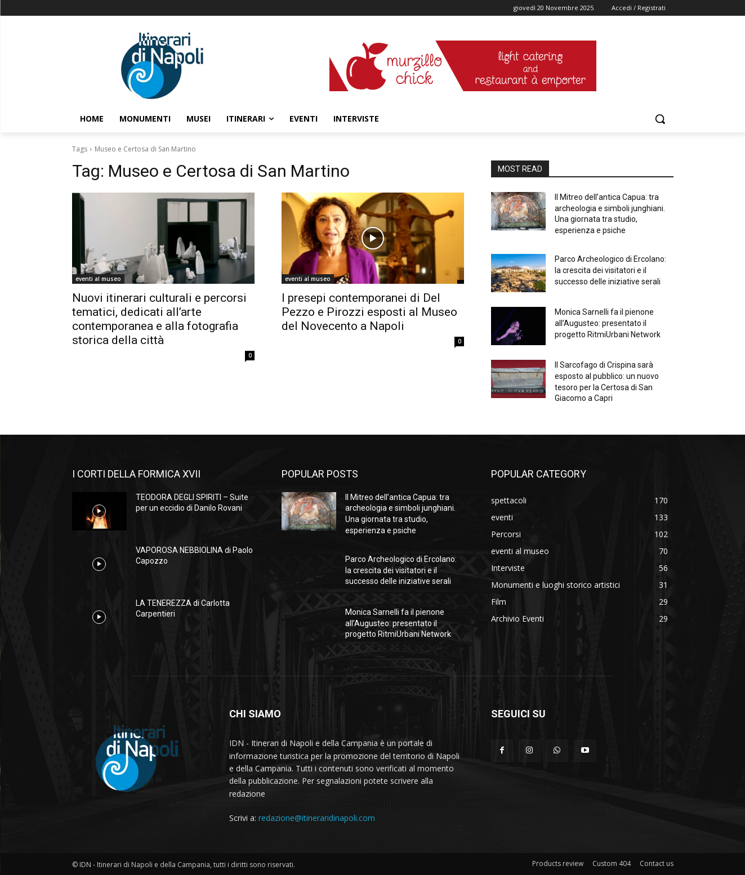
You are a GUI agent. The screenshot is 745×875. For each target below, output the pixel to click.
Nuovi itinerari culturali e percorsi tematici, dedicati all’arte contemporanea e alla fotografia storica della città (159, 319)
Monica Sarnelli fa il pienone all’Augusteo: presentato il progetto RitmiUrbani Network (608, 322)
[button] (659, 118)
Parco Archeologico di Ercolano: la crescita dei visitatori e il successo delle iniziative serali (610, 270)
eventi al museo (98, 279)
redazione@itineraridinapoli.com (316, 817)
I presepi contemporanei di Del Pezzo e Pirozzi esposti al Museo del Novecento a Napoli (369, 312)
